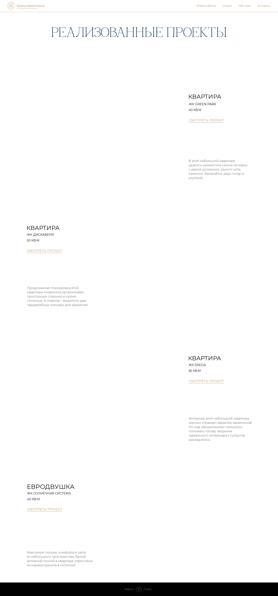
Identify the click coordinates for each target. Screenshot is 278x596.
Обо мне (244, 6)
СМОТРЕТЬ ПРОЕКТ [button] (206, 120)
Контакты (263, 6)
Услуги (227, 6)
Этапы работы (206, 6)
